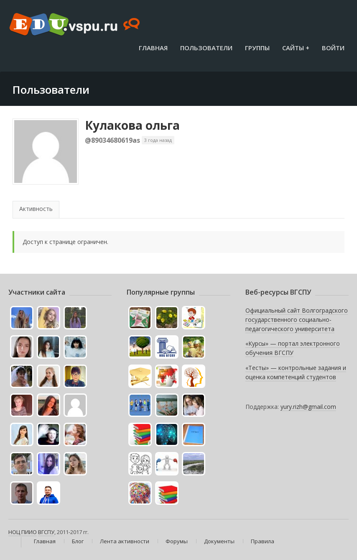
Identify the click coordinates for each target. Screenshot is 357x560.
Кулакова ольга (132, 125)
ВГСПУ (46, 532)
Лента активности (124, 541)
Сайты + (295, 47)
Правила (262, 541)
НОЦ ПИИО (22, 532)
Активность (36, 209)
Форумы (177, 541)
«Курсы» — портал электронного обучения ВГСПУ (292, 348)
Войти (333, 47)
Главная (153, 47)
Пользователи (206, 47)
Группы (257, 47)
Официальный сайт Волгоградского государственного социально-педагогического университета (296, 319)
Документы (219, 541)
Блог (78, 541)
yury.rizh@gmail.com (308, 407)
